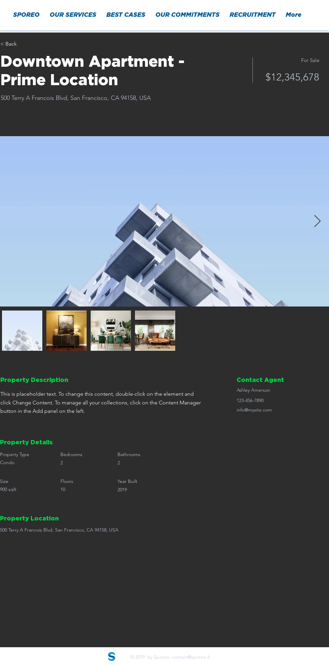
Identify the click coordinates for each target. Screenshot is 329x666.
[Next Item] (317, 221)
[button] (73, 15)
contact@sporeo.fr (191, 657)
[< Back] (24, 44)
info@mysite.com (254, 410)
